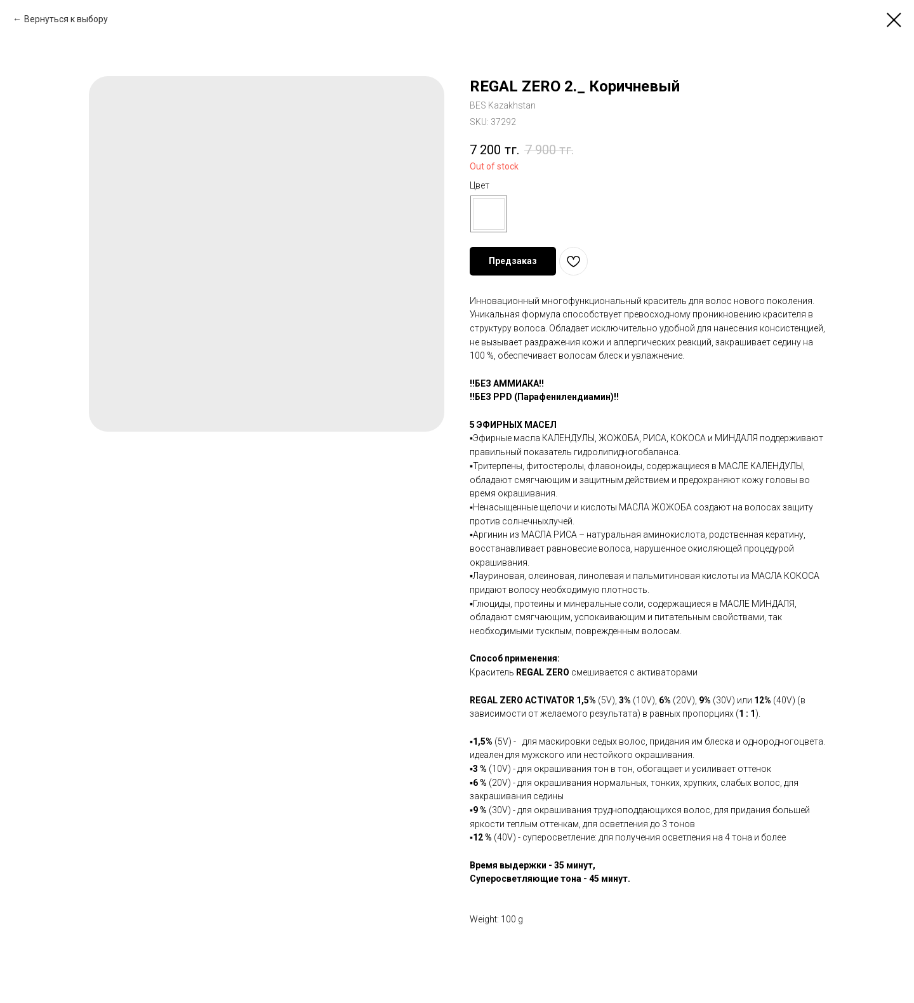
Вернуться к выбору (66, 19)
